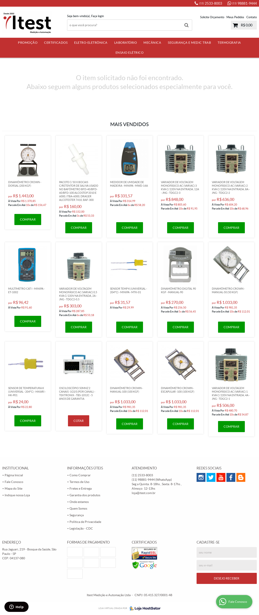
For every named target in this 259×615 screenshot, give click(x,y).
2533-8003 (210, 3)
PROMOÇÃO (27, 42)
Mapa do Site (13, 488)
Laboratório (125, 42)
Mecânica (152, 42)
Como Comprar (80, 475)
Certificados (56, 42)
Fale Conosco (14, 482)
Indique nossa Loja (17, 495)
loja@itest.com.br (144, 493)
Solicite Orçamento (212, 17)
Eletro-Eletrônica (91, 42)
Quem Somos (78, 508)
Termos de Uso (79, 482)
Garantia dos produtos (85, 495)
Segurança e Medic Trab (189, 42)
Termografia (229, 42)
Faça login (97, 16)
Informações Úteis (85, 468)
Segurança (77, 515)
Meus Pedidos (235, 17)
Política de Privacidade (85, 522)
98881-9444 (244, 3)
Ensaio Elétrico (130, 52)
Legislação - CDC (81, 528)
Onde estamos (79, 502)
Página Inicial (14, 475)
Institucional (15, 468)
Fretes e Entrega (81, 488)
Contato (251, 17)
